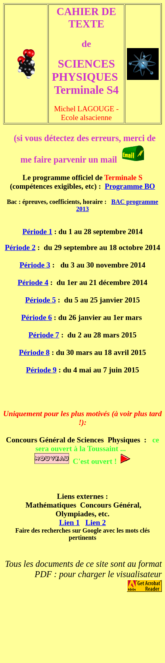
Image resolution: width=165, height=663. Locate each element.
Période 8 (34, 352)
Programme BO (130, 186)
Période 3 (34, 265)
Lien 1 (69, 522)
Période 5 (40, 300)
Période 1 (37, 231)
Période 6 (36, 317)
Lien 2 (95, 522)
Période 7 (44, 335)
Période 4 (32, 282)
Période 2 (20, 247)
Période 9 (41, 370)
